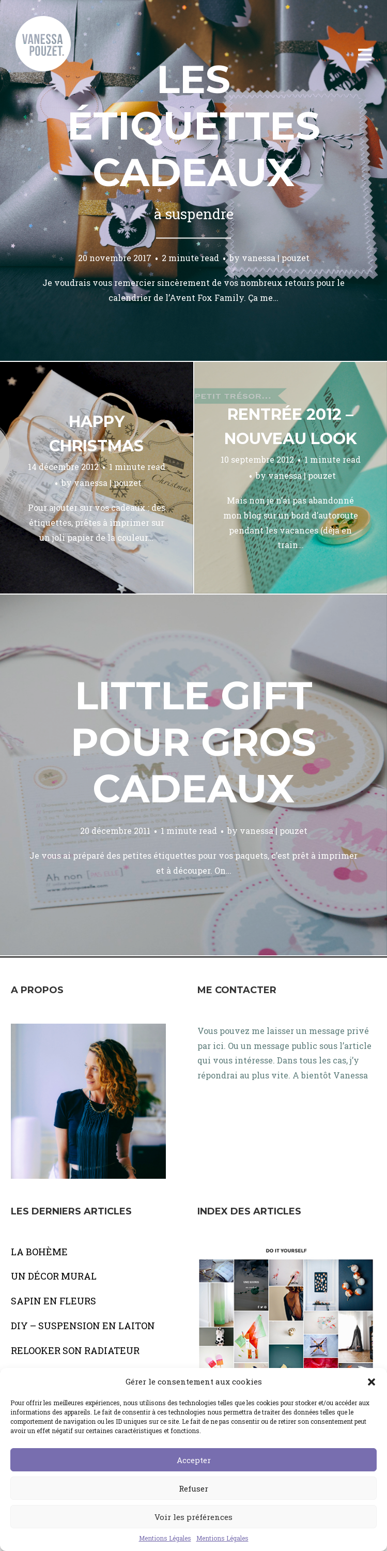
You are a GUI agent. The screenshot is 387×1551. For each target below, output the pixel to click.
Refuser (193, 1488)
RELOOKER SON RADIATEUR (75, 1350)
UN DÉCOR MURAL (54, 1276)
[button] (371, 1382)
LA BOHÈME (39, 1251)
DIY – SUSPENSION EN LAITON (83, 1325)
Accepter (194, 1460)
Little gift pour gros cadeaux (193, 742)
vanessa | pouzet (275, 257)
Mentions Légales (165, 1538)
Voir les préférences (193, 1517)
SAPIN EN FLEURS (53, 1301)
